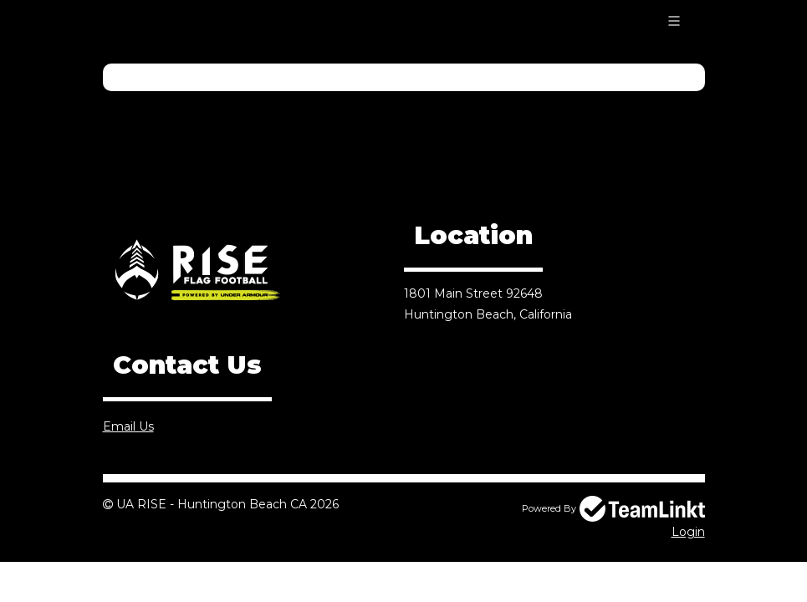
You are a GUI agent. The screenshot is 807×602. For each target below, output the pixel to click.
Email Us (128, 426)
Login (688, 531)
